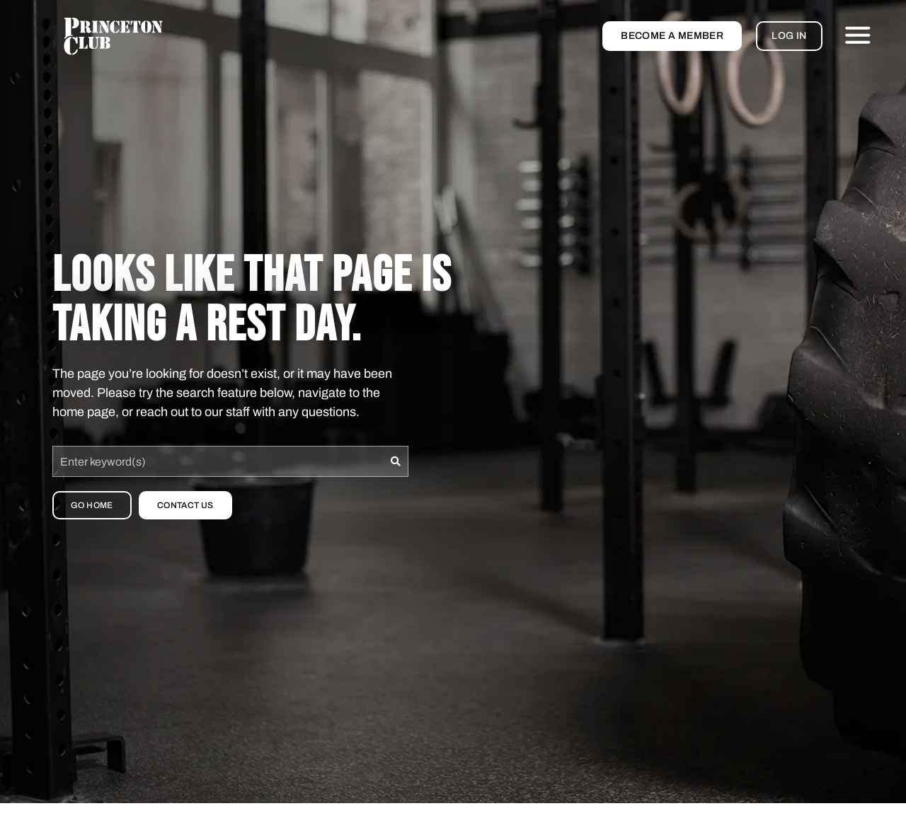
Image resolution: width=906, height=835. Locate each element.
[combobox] (218, 461)
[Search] (396, 461)
